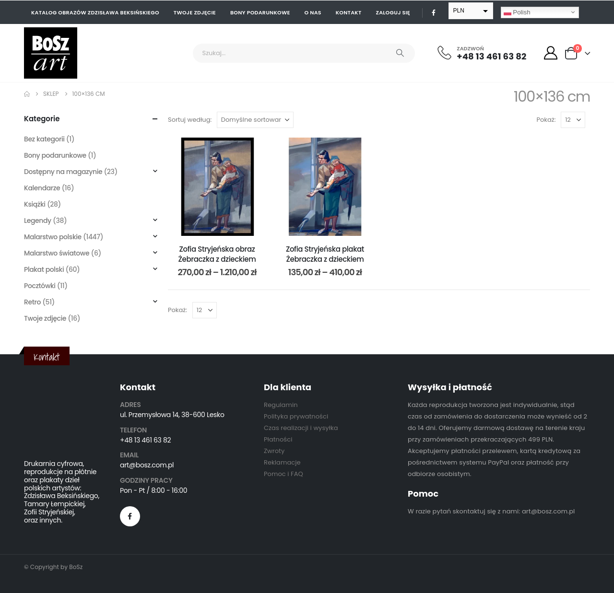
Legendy (37, 220)
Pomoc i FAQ (283, 473)
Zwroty (274, 450)
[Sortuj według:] (255, 120)
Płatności (278, 439)
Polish (517, 12)
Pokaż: (546, 119)
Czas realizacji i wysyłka (301, 427)
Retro (32, 302)
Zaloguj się (393, 12)
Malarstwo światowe (56, 253)
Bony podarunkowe (260, 12)
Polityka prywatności (296, 416)
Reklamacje (282, 462)
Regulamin (281, 404)
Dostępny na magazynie (63, 171)
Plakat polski (44, 269)
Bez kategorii (44, 139)
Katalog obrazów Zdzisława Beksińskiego (95, 12)
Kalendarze (42, 188)
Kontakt (349, 12)
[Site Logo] (50, 53)
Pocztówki (40, 286)
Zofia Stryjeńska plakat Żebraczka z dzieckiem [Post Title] (325, 254)
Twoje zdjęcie (195, 12)
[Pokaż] (573, 120)
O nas (313, 12)
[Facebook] (433, 12)
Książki (35, 204)
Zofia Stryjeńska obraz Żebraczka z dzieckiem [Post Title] (217, 254)
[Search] (400, 53)
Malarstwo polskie (53, 237)
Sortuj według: (190, 119)
